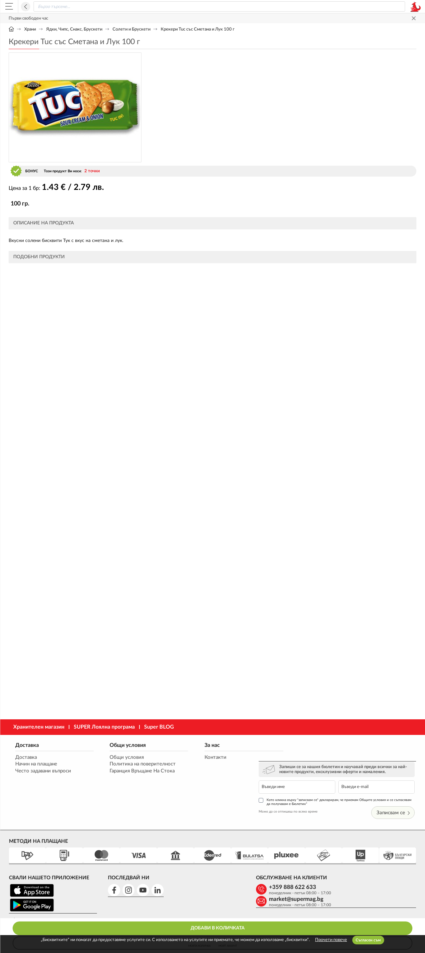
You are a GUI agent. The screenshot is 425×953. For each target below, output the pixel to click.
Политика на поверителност (137, 764)
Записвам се (394, 790)
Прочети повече (331, 940)
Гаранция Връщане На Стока (136, 771)
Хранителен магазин (38, 727)
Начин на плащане (36, 764)
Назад (25, 6)
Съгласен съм (368, 940)
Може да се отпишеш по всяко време (303, 788)
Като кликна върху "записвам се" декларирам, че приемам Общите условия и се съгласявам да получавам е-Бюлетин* (341, 779)
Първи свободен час (28, 18)
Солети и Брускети (131, 29)
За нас (199, 745)
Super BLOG (159, 727)
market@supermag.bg (371, 864)
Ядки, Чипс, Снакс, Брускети (74, 29)
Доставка (27, 745)
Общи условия (122, 745)
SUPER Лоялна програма (104, 727)
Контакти (203, 757)
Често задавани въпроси (43, 771)
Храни (30, 29)
